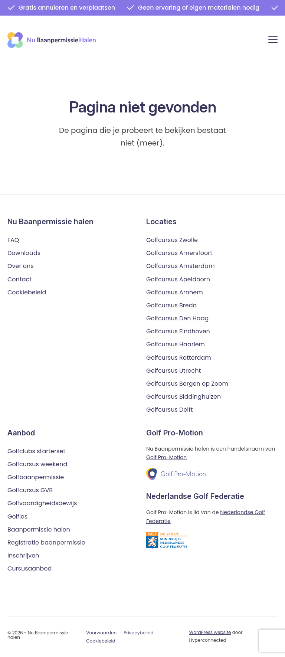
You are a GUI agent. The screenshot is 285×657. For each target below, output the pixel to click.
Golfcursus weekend (37, 464)
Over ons (20, 266)
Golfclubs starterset (36, 451)
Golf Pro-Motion (166, 457)
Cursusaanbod (29, 568)
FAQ (13, 240)
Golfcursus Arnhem (174, 292)
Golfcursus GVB (30, 490)
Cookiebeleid (26, 292)
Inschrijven (23, 555)
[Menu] (273, 41)
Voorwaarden (101, 633)
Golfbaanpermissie (35, 477)
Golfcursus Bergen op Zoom (187, 383)
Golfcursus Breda (171, 305)
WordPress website (210, 632)
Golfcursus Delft (169, 409)
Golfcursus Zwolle (172, 240)
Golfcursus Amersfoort (179, 253)
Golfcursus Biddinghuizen (183, 396)
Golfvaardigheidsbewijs (42, 503)
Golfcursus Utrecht (173, 370)
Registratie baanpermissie (46, 542)
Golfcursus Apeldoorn (178, 279)
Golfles (17, 516)
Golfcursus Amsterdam (180, 266)
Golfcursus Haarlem (175, 344)
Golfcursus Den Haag (177, 318)
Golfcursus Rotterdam (178, 357)
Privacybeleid (138, 633)
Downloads (23, 253)
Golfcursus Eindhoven (178, 331)
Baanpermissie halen (38, 529)
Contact (19, 279)
